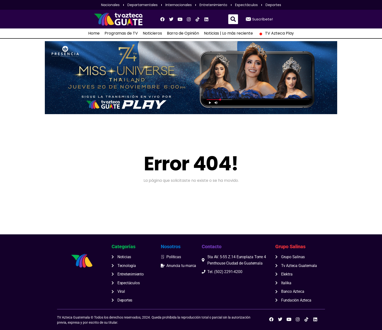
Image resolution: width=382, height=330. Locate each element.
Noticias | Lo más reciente (228, 33)
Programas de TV (121, 33)
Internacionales (178, 4)
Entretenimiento (213, 4)
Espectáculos (246, 4)
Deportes (273, 4)
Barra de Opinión (183, 33)
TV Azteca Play (276, 33)
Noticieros (152, 33)
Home (94, 33)
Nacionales (110, 4)
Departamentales (142, 4)
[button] (233, 19)
